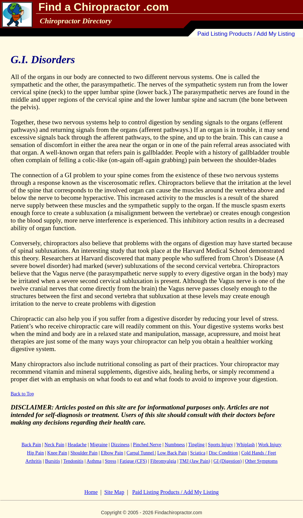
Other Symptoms (261, 461)
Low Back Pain (172, 452)
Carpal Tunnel (140, 452)
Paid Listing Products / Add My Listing (246, 34)
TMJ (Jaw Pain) (195, 461)
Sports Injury (220, 444)
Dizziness (120, 444)
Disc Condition (223, 452)
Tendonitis (73, 461)
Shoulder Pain (84, 452)
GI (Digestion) (228, 461)
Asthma (93, 461)
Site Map (114, 492)
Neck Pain (54, 444)
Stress (110, 461)
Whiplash (246, 444)
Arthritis (33, 461)
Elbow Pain (112, 452)
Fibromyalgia (163, 461)
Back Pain (31, 444)
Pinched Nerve (147, 444)
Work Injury (269, 444)
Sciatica (197, 452)
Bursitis (52, 461)
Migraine (98, 444)
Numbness (175, 444)
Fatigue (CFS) (133, 461)
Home (91, 492)
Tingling (196, 444)
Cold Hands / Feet (258, 452)
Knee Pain (57, 452)
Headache (77, 444)
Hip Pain (35, 452)
